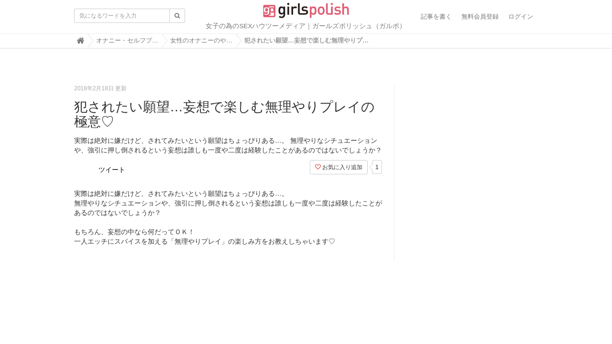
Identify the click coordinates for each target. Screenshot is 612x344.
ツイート (111, 169)
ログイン (520, 16)
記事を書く (436, 16)
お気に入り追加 (338, 167)
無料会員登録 (480, 16)
